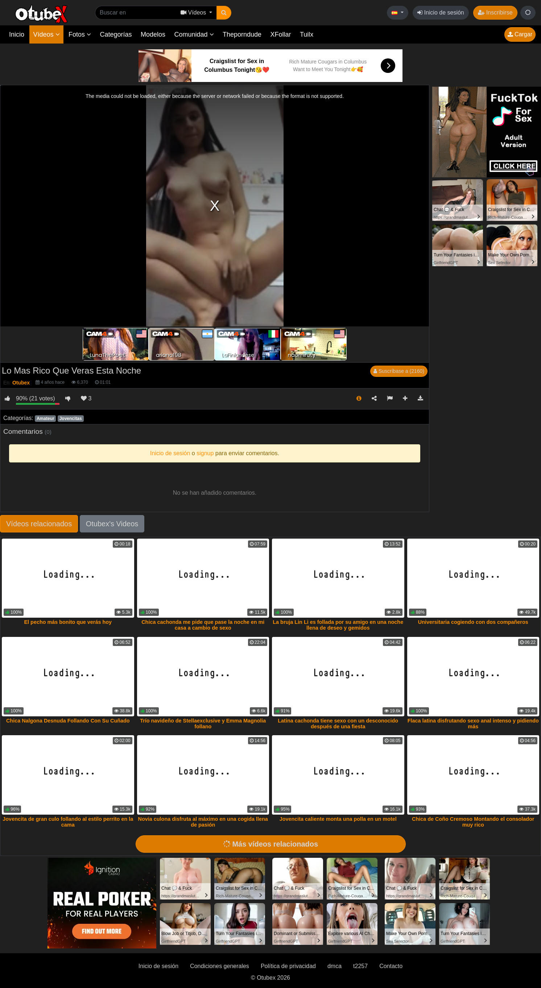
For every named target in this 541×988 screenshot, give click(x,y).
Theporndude (242, 34)
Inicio (16, 34)
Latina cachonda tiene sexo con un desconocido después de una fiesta (338, 723)
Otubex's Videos (112, 524)
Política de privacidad (288, 966)
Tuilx (306, 34)
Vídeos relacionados (39, 524)
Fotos (80, 34)
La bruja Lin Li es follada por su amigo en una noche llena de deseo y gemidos (338, 625)
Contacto (390, 966)
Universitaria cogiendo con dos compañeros (473, 622)
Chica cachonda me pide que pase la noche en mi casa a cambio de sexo (202, 625)
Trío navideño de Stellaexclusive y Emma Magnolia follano (203, 723)
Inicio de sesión (440, 12)
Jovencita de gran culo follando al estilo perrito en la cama (68, 822)
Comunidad (194, 34)
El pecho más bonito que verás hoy (68, 622)
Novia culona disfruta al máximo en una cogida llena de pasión (203, 822)
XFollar (280, 34)
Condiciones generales (219, 966)
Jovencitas (70, 418)
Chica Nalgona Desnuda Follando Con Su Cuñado (68, 721)
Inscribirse (495, 12)
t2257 (360, 966)
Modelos (153, 34)
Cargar (520, 34)
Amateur (45, 418)
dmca (334, 966)
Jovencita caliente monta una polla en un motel (338, 819)
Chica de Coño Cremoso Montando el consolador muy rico (473, 822)
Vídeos (46, 34)
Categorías (116, 34)
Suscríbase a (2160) (398, 371)
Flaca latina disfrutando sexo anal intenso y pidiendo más (473, 723)
